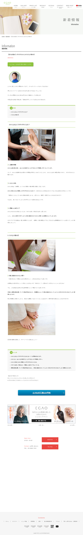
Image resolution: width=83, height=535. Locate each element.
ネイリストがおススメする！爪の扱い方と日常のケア (21, 378)
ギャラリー (24, 6)
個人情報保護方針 (48, 521)
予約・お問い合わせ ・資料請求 (70, 521)
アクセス (51, 6)
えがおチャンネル (79, 6)
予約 (50, 439)
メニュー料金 (33, 6)
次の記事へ (72, 425)
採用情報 (43, 6)
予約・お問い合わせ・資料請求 (60, 6)
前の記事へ (10, 425)
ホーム (16, 6)
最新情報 (8, 36)
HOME (3, 36)
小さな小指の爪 (15, 114)
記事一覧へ (41, 425)
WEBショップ (69, 6)
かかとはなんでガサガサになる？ (19, 112)
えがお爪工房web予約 (42, 393)
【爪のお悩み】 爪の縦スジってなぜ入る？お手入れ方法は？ (23, 380)
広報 (39, 521)
